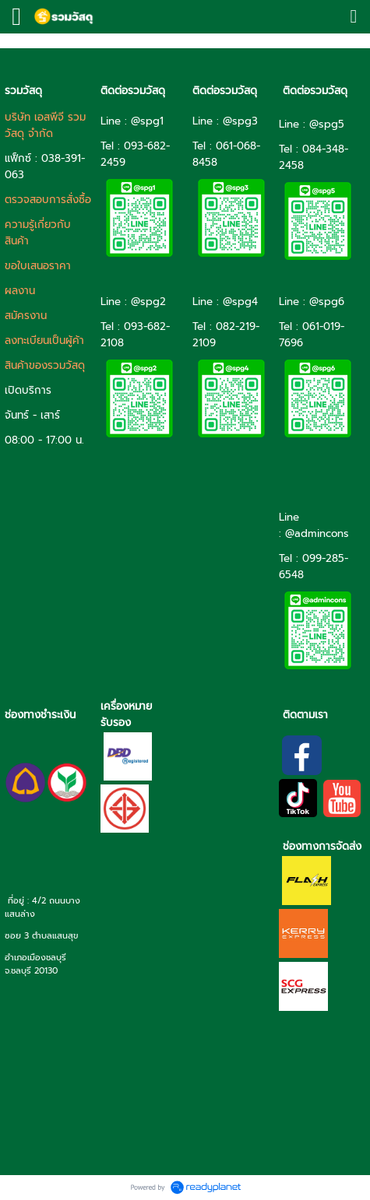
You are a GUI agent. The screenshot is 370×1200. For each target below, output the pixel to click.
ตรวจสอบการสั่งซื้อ (48, 199)
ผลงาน (20, 290)
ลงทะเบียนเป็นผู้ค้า (44, 340)
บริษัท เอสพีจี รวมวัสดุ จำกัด (45, 125)
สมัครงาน (26, 315)
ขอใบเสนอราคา (38, 266)
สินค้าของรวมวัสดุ (45, 365)
